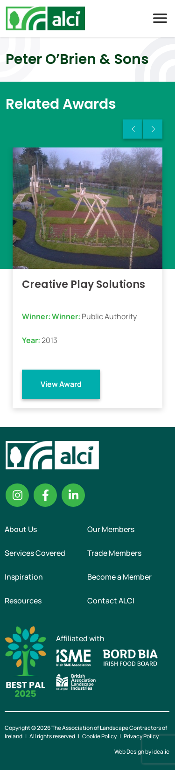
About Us (21, 529)
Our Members (110, 529)
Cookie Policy (99, 736)
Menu (160, 18)
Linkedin (73, 495)
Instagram (17, 495)
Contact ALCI (110, 600)
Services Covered (35, 553)
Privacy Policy (141, 736)
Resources (23, 600)
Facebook (45, 495)
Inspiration (24, 577)
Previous (132, 129)
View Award (61, 384)
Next (152, 129)
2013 (49, 340)
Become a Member (119, 577)
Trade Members (114, 553)
